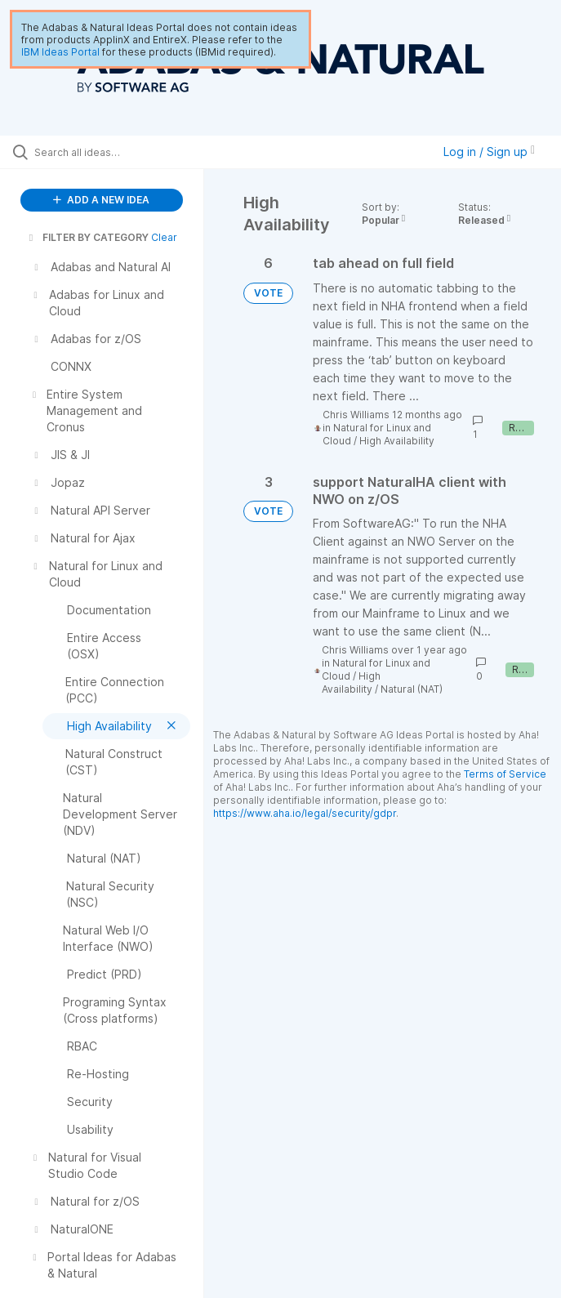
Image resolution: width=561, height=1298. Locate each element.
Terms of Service (505, 774)
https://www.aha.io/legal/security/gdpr (304, 813)
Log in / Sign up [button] (489, 151)
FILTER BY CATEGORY (87, 237)
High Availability (396, 441)
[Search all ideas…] (110, 152)
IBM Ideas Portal (60, 52)
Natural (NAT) (412, 689)
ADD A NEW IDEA (101, 200)
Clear (164, 237)
